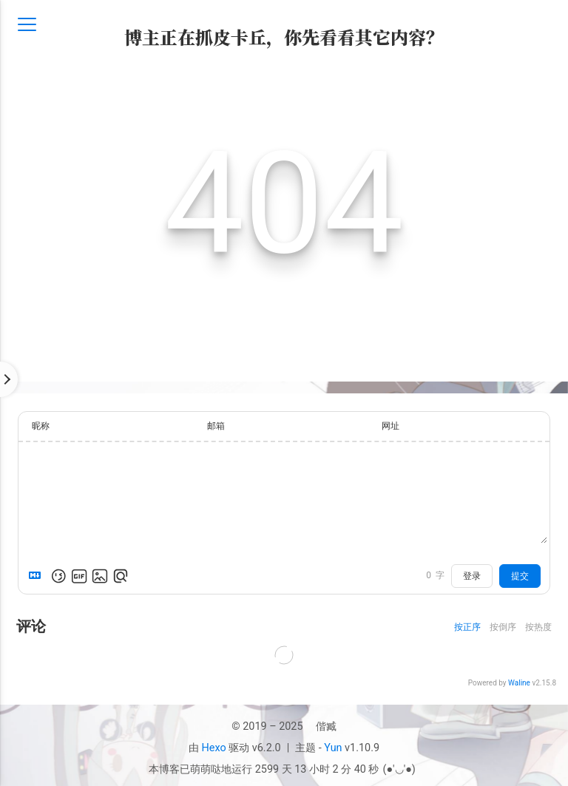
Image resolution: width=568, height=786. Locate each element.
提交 (520, 576)
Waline (519, 683)
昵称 (41, 426)
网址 (390, 426)
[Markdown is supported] (38, 576)
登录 (472, 576)
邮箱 (216, 426)
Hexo (214, 748)
